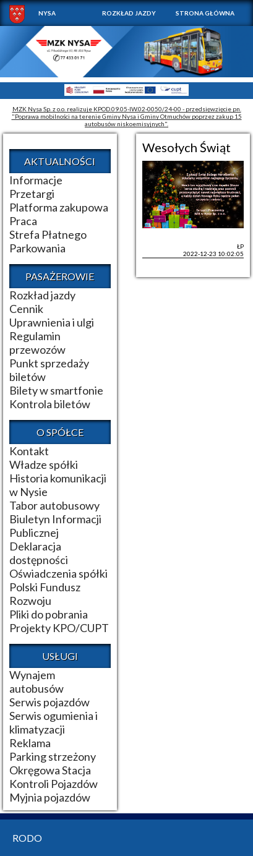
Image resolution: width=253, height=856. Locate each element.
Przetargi (31, 193)
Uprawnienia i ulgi (51, 322)
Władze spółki (43, 464)
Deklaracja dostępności (38, 553)
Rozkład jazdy (129, 13)
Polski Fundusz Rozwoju (44, 593)
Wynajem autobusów (36, 681)
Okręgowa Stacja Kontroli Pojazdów (53, 776)
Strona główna (205, 13)
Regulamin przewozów (37, 342)
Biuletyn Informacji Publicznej (55, 525)
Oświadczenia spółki (58, 573)
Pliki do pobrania (48, 614)
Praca (23, 221)
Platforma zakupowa (58, 207)
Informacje (35, 180)
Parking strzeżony (52, 756)
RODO (27, 838)
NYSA (47, 13)
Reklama (30, 743)
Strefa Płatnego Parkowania (48, 241)
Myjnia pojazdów (49, 797)
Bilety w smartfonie (56, 390)
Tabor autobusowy (54, 505)
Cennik (26, 308)
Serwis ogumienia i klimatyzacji (53, 722)
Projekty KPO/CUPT (59, 628)
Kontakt (29, 451)
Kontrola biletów (49, 404)
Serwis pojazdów (49, 702)
